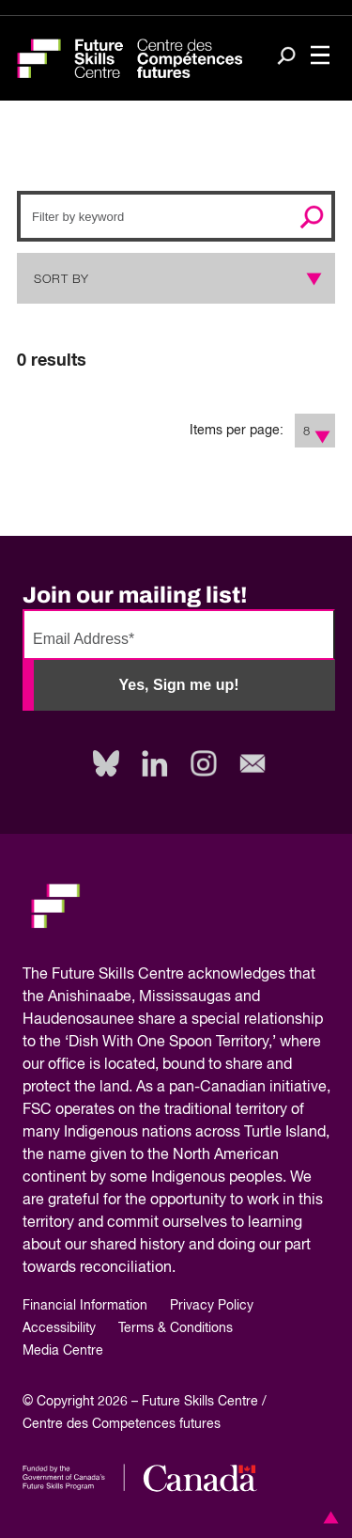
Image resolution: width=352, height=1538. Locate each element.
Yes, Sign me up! (178, 685)
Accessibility (59, 1328)
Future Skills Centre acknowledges (168, 974)
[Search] (286, 57)
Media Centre (63, 1351)
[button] (327, 1517)
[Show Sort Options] (309, 278)
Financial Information (85, 1305)
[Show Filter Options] (324, 430)
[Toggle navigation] (320, 57)
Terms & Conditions (175, 1328)
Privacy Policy (211, 1305)
